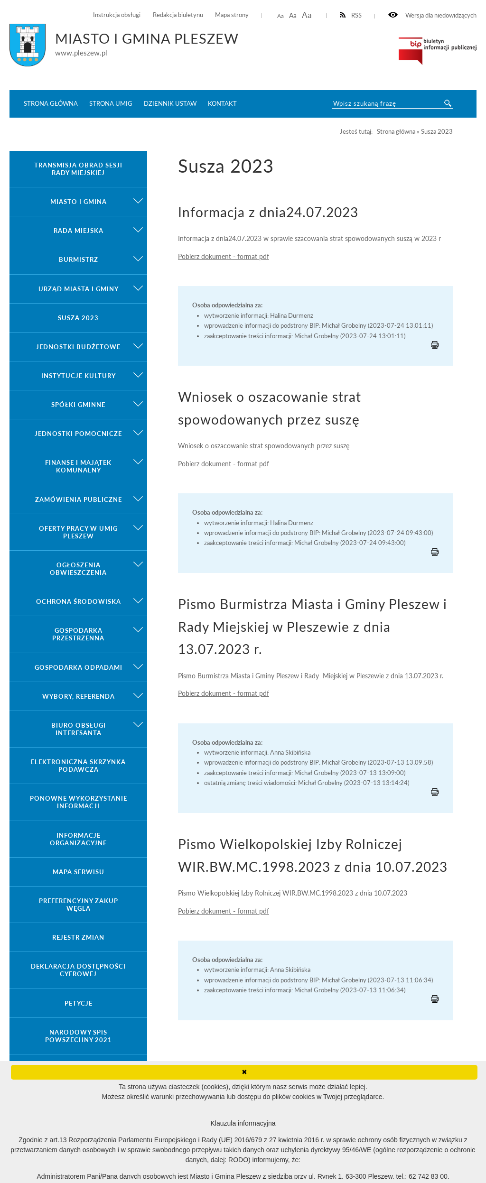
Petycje (79, 1003)
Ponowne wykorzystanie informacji (78, 802)
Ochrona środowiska (78, 601)
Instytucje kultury (78, 375)
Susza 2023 (78, 318)
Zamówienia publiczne (78, 499)
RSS (351, 15)
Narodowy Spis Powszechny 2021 (78, 1036)
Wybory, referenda (78, 696)
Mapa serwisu (78, 872)
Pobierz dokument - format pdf (223, 256)
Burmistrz (78, 259)
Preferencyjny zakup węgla (78, 904)
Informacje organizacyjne (78, 839)
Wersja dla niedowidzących (432, 15)
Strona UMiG (110, 103)
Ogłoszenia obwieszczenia (78, 568)
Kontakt (222, 103)
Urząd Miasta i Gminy (78, 289)
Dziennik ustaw (170, 103)
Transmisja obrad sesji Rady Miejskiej (78, 168)
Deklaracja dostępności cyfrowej (78, 970)
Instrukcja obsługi (116, 14)
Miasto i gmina (78, 201)
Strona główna (51, 103)
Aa (280, 15)
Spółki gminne (78, 404)
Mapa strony (232, 14)
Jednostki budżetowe (78, 347)
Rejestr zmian (78, 937)
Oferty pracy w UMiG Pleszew (78, 532)
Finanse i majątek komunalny (78, 466)
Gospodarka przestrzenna (78, 634)
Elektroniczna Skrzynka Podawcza (78, 765)
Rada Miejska (78, 230)
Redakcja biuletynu (178, 14)
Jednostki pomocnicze (78, 433)
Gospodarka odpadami (78, 667)
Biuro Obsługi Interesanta (78, 729)
